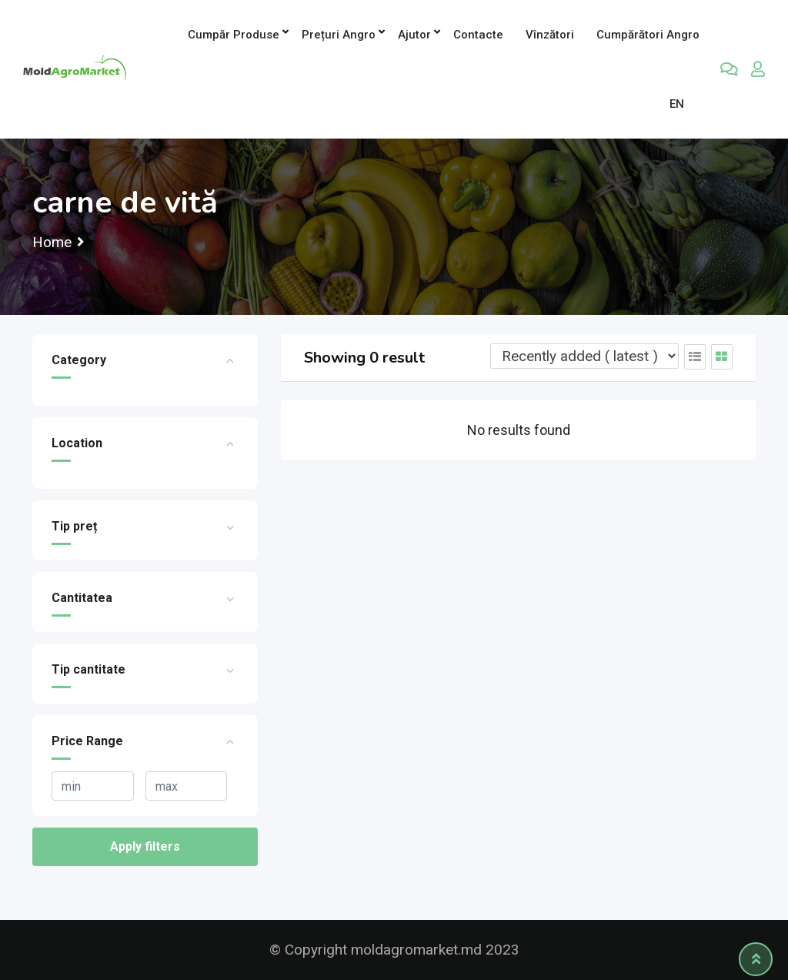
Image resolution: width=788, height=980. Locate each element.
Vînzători (550, 35)
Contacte (478, 35)
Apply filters (145, 846)
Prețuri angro (339, 35)
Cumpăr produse (233, 35)
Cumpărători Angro (648, 35)
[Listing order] (584, 356)
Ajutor (414, 35)
